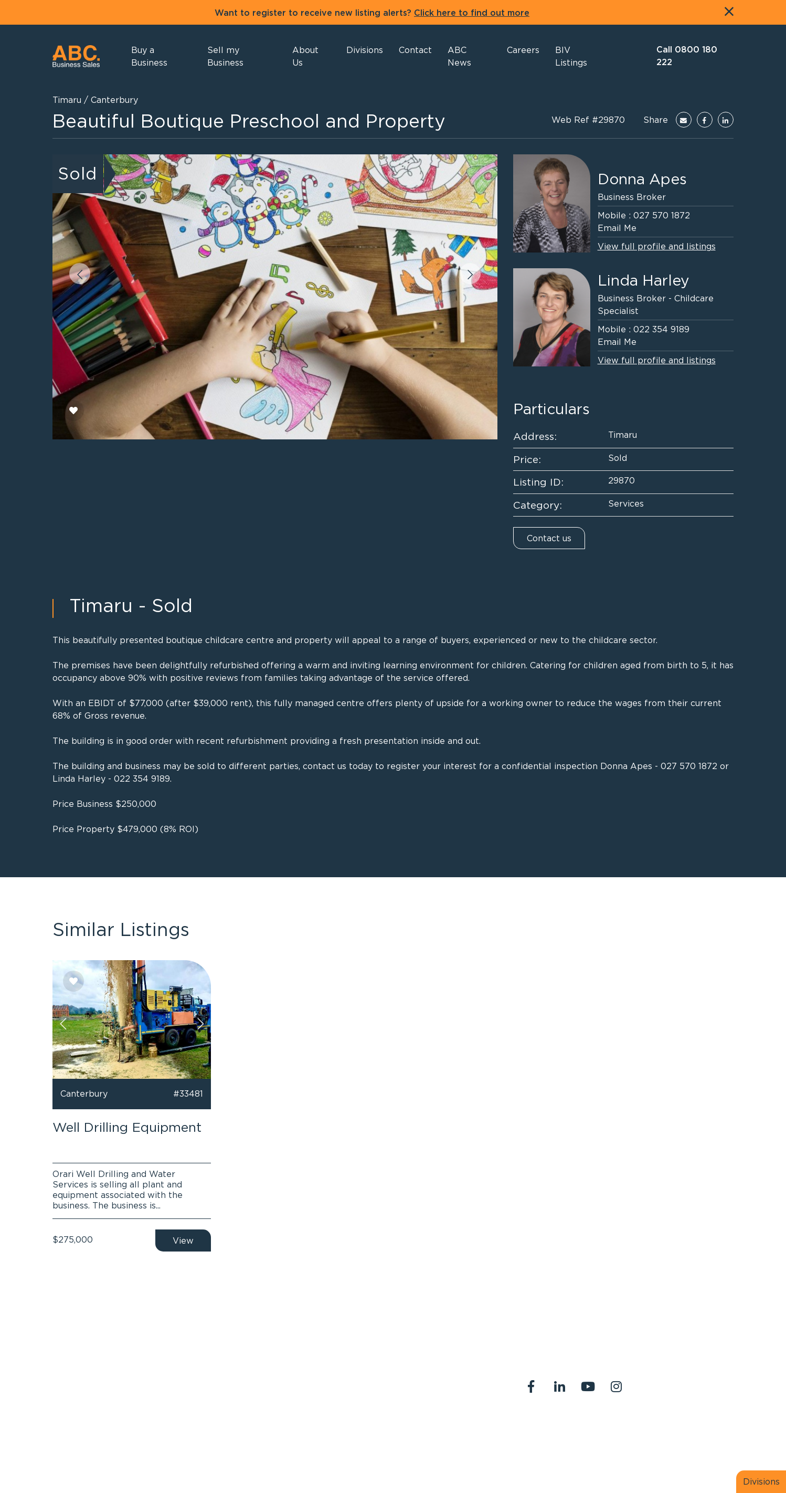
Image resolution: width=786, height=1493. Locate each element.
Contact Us (590, 1430)
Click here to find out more (471, 13)
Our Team (643, 1430)
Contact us (549, 538)
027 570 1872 (661, 215)
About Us (536, 1430)
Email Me (617, 228)
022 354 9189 (661, 329)
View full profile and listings (657, 246)
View (183, 1240)
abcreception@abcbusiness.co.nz (390, 1394)
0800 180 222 (354, 1381)
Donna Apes (642, 179)
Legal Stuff (540, 1443)
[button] (311, 56)
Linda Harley (643, 280)
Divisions (761, 1481)
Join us (689, 1430)
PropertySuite (376, 1460)
